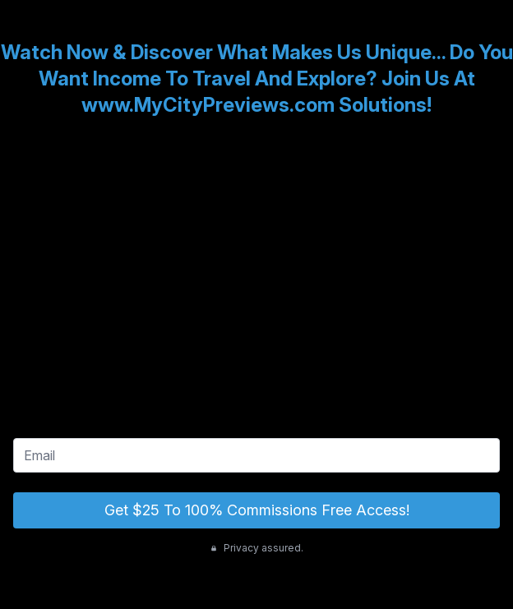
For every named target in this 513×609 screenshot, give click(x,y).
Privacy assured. (256, 548)
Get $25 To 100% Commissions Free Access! (256, 510)
